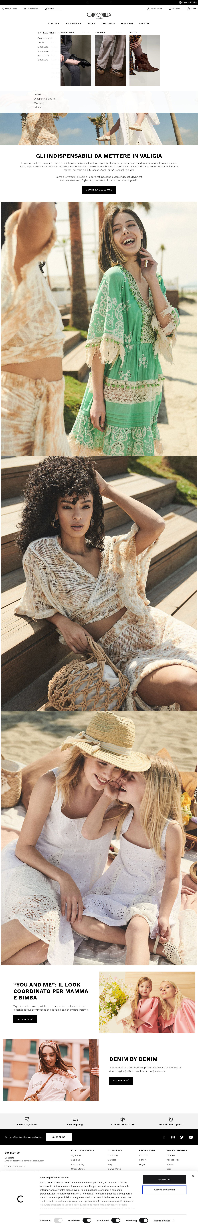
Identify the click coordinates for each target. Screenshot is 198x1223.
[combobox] (54, 8)
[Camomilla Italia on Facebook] (164, 1137)
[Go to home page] (99, 15)
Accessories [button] (73, 23)
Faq (110, 1164)
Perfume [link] (144, 23)
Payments (76, 1155)
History (142, 1160)
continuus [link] (108, 23)
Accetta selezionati (164, 1186)
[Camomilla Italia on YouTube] (191, 1137)
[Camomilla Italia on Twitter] (182, 1137)
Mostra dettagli (162, 1217)
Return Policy (78, 1164)
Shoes (170, 1164)
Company (113, 1155)
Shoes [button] (91, 23)
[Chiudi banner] (193, 1172)
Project (142, 1164)
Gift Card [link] (127, 23)
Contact (143, 1155)
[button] (188, 2)
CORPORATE (115, 1150)
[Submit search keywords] (45, 8)
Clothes (171, 1155)
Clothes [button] (53, 23)
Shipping (75, 1160)
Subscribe (58, 1137)
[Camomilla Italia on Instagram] (173, 1137)
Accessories (173, 1160)
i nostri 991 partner (58, 1179)
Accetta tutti (164, 1176)
